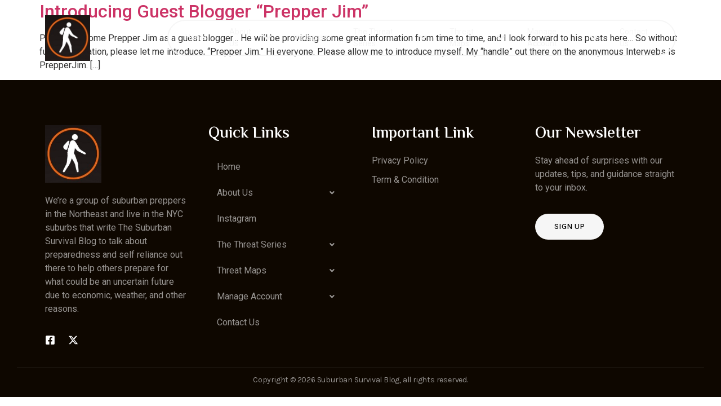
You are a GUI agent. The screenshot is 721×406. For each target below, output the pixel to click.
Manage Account (562, 37)
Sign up (569, 226)
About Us (250, 37)
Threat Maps (477, 37)
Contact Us (634, 37)
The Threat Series (390, 37)
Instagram (312, 37)
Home (196, 37)
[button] (278, 193)
